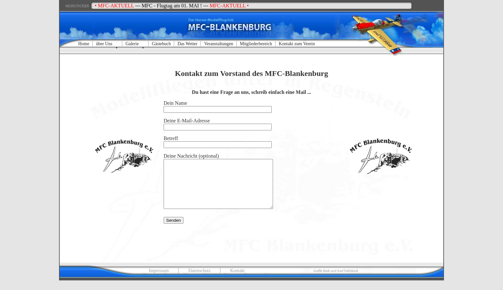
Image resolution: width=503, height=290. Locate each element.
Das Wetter (187, 43)
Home (83, 43)
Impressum (159, 280)
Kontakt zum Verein (297, 43)
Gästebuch (161, 43)
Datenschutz (199, 280)
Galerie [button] (135, 43)
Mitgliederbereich (256, 43)
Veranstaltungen (218, 43)
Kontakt (237, 280)
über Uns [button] (107, 43)
